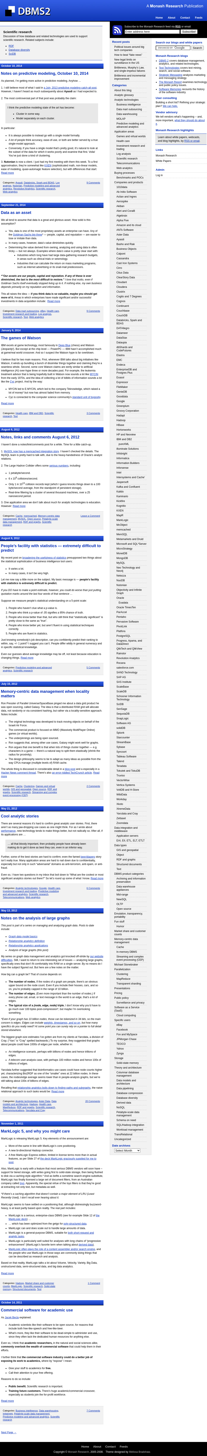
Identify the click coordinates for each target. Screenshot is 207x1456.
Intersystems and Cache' (130, 477)
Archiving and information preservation (131, 880)
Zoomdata (122, 823)
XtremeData (123, 808)
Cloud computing (126, 1015)
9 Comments (93, 182)
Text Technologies (169, 67)
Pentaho (121, 616)
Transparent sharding (128, 983)
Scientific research (45, 188)
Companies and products (128, 182)
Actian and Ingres (126, 196)
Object (120, 854)
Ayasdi (19, 182)
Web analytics (10, 191)
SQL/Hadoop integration (130, 1124)
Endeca (120, 364)
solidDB (120, 728)
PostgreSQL (123, 635)
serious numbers (59, 465)
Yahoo (120, 1048)
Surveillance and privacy (130, 1002)
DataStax (121, 337)
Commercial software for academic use (37, 1310)
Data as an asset (16, 212)
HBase (120, 425)
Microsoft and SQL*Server (131, 543)
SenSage (121, 708)
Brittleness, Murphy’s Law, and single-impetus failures (129, 69)
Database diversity (19, 49)
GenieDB (121, 391)
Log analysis (44, 314)
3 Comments (93, 413)
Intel (118, 472)
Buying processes (124, 172)
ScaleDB (121, 691)
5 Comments (93, 667)
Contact (185, 17)
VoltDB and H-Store (127, 789)
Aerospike (122, 201)
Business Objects (126, 248)
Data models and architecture (126, 1082)
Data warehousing (48, 1410)
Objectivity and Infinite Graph (129, 591)
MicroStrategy (124, 548)
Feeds (198, 17)
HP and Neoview (126, 434)
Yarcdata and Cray (35, 1110)
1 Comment (94, 1283)
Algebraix (121, 215)
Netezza (121, 575)
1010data (121, 187)
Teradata (121, 766)
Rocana (120, 662)
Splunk (120, 732)
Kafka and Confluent (128, 486)
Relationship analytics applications (28, 945)
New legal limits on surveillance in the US (126, 61)
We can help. (170, 106)
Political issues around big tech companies (129, 48)
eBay (42, 311)
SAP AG (121, 677)
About (171, 17)
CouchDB (121, 315)
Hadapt (120, 415)
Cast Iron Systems (127, 263)
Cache (19, 516)
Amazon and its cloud (128, 225)
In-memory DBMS (126, 951)
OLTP (119, 904)
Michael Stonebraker (126, 964)
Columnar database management (127, 1074)
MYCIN (94, 374)
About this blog (122, 90)
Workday (121, 799)
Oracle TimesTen (126, 607)
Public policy (121, 997)
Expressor (122, 382)
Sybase (120, 747)
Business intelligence (27, 1410)
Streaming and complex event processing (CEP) (130, 958)
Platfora (120, 631)
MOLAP (120, 118)
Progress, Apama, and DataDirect (129, 642)
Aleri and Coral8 (125, 210)
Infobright (8, 1413)
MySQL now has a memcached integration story (31, 451)
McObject (121, 524)
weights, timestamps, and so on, (62, 1022)
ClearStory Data (125, 277)
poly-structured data (75, 1223)
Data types (120, 845)
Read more (7, 172)
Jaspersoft (122, 482)
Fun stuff (119, 921)
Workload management (129, 1129)
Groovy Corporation (127, 410)
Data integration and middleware (126, 829)
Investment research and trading (20, 314)
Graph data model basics (23, 936)
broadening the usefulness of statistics (44, 557)
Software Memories (170, 89)
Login (201, 31)
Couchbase (123, 310)
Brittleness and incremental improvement (130, 77)
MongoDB (122, 558)
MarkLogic (16, 1286)
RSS (178, 26)
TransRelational (123, 1134)
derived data (86, 1244)
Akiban (120, 206)
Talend (120, 761)
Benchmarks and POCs (129, 177)
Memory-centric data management (126, 941)
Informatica (122, 458)
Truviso (120, 775)
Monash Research (166, 155)
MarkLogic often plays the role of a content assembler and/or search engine (52, 1249)
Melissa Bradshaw (139, 1451)
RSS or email (192, 140)
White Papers (163, 160)
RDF (11, 46)
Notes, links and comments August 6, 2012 (40, 437)
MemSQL (121, 534)
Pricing (118, 993)
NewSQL (121, 899)
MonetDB (121, 553)
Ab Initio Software (126, 191)
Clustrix (120, 291)
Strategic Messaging (170, 74)
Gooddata (122, 396)
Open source (34, 519)
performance (8, 830)
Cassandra (122, 258)
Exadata (123, 602)
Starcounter (123, 737)
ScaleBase (122, 686)
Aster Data (44, 1101)
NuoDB (120, 580)
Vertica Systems (125, 785)
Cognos (120, 301)
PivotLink (121, 626)
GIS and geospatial (21, 789)
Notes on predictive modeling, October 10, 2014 (44, 73)
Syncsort (121, 751)
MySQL (22, 519)
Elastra (120, 355)
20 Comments (92, 1101)
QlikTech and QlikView (129, 648)
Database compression (129, 1093)
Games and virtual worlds (131, 136)
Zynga (120, 1053)
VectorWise (123, 780)
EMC (119, 360)
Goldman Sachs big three (27, 234)
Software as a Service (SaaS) (127, 1009)
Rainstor (121, 653)
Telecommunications (13, 897)
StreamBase (123, 742)
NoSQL (120, 1107)
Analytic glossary (124, 95)
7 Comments (93, 1410)
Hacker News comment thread (18, 772)
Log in (159, 175)
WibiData (121, 794)
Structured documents (24, 1289)
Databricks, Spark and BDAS (39, 182)
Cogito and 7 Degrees (129, 296)
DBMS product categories (129, 873)
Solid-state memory (127, 1062)
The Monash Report (170, 82)
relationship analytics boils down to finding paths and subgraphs (54, 1087)
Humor (120, 926)
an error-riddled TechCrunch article (72, 772)
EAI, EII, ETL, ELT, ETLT (130, 840)
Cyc (12, 381)
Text (26, 317)
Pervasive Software (127, 621)
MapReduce (9, 1107)
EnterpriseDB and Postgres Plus (126, 371)
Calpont (120, 253)
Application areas (124, 131)
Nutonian (17, 185)
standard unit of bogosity (86, 397)
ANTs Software (124, 229)
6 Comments (93, 888)
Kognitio (121, 505)
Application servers (127, 835)
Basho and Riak (125, 244)
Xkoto (119, 804)
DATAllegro (122, 328)
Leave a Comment (90, 516)
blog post (70, 769)
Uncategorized (122, 1139)
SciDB (12, 53)
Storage (118, 1058)
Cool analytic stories (20, 816)
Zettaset (121, 818)
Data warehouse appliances (125, 888)
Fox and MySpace (126, 1034)
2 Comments (93, 786)
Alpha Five (122, 220)
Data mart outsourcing (27, 311)
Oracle (120, 597)
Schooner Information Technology (128, 698)
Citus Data (122, 272)
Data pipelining (124, 1088)
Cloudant (121, 282)
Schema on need (126, 1120)
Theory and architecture (128, 1067)
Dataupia (121, 342)
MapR (119, 515)
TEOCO (121, 1043)
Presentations (122, 988)
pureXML (124, 444)
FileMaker (122, 387)
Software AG (123, 723)
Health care (53, 311)
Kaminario (122, 496)
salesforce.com (125, 667)
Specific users (122, 1020)
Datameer (122, 333)
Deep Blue (64, 345)
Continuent (122, 305)
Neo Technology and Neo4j (128, 569)
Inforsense (122, 467)
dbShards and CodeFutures (124, 349)
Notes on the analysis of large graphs (35, 918)
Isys (22, 1183)
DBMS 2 (164, 60)
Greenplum (122, 406)
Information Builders (128, 463)
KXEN (48, 165)
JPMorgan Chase (126, 1039)
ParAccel (121, 612)
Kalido (120, 491)
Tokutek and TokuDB (128, 770)
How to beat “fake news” (128, 54)
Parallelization (122, 969)
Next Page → (8, 1432)
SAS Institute (123, 681)
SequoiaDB (123, 713)
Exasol (120, 377)
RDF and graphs (32, 522)
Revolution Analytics (23, 188)
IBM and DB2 (36, 413)
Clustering (29, 786)
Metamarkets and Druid (129, 539)
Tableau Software (126, 756)
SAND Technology (126, 672)
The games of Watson (21, 338)
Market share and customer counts (130, 933)
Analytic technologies (27, 888)
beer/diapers (88, 856)
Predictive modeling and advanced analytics (26, 1416)
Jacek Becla (12, 1317)
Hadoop (34, 1104)
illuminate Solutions (127, 448)
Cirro (119, 267)
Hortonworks (123, 429)
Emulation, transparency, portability (128, 915)
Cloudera (121, 286)
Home (159, 17)
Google (43, 888)
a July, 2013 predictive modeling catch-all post (70, 87)
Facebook (122, 1029)
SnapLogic (122, 718)
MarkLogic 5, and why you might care (35, 1131)
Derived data (123, 1102)
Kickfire (120, 501)
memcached (30, 516)
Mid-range (122, 894)
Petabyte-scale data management (32, 1413)
